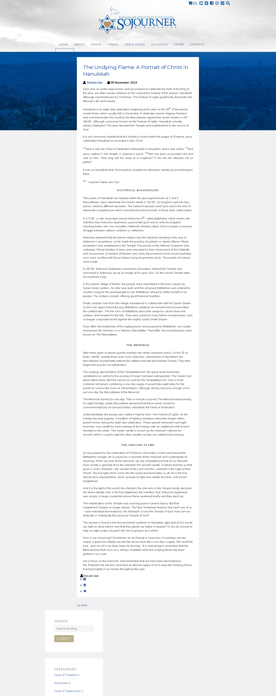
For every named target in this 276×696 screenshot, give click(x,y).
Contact (187, 44)
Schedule (151, 44)
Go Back (50, 605)
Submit (191, 85)
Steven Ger (63, 82)
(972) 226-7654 (139, 663)
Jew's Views (128, 44)
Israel (108, 44)
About (78, 44)
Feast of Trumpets (193, 121)
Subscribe (201, 629)
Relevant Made (171, 690)
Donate (206, 44)
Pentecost (188, 146)
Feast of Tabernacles (195, 137)
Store (169, 44)
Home (62, 44)
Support (155, 690)
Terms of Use (141, 690)
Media (93, 44)
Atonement (189, 129)
